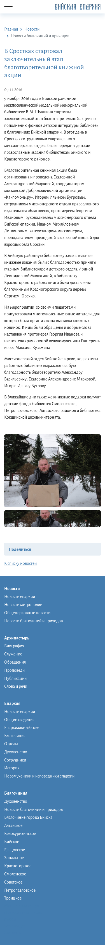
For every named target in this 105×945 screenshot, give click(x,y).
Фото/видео (15, 926)
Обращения (15, 662)
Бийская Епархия (78, 7)
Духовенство (15, 752)
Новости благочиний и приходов (33, 621)
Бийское (11, 842)
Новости (14, 588)
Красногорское (17, 866)
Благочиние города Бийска (28, 817)
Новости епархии (19, 596)
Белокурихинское (20, 833)
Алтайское (13, 825)
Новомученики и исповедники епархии (39, 776)
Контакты (13, 932)
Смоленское (15, 874)
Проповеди (14, 670)
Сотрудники (15, 760)
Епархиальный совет (22, 727)
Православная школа (23, 912)
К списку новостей (20, 563)
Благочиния (14, 735)
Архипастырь (19, 638)
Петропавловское (20, 890)
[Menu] (8, 7)
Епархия (15, 703)
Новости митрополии (23, 604)
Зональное (14, 857)
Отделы (11, 744)
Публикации (15, 678)
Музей (10, 919)
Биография (14, 646)
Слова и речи (15, 686)
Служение (13, 654)
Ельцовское (14, 850)
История (11, 768)
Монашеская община (23, 905)
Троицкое (13, 898)
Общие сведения (19, 719)
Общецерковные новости (27, 613)
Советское (13, 882)
